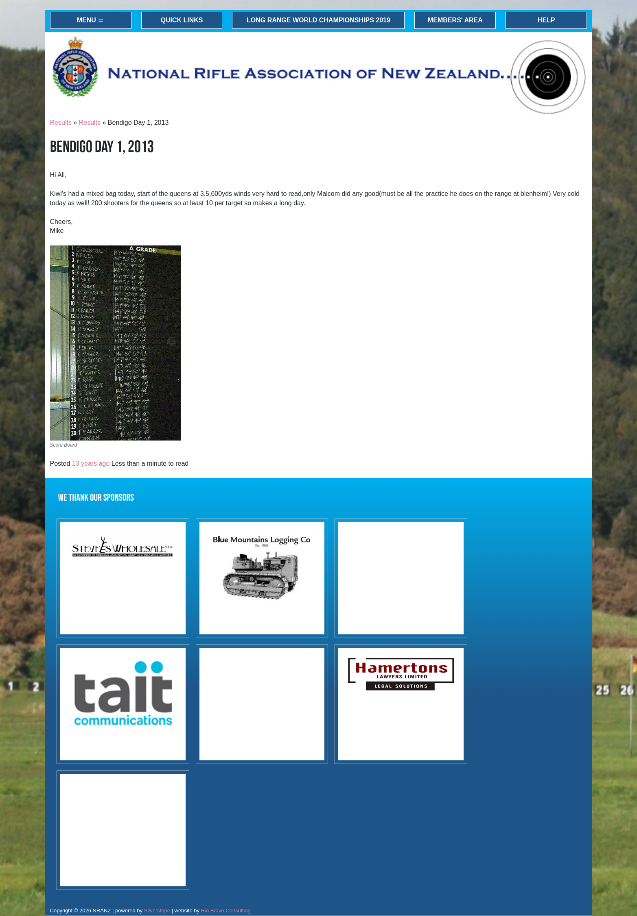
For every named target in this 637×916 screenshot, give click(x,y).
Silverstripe (157, 910)
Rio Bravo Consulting (226, 910)
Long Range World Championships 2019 (318, 20)
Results (61, 122)
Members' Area (455, 20)
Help (546, 20)
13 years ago (91, 463)
